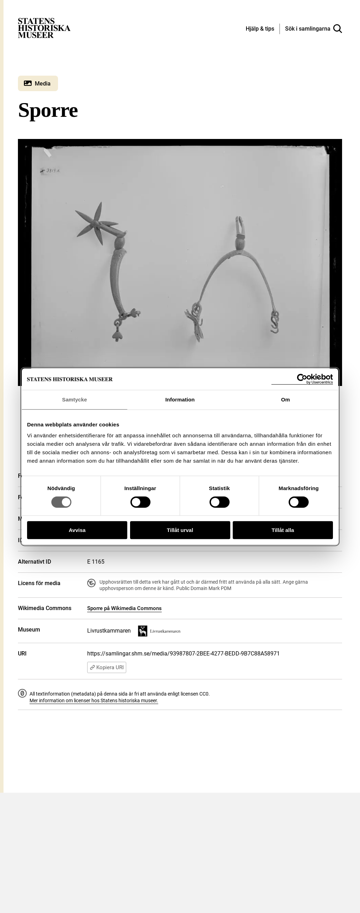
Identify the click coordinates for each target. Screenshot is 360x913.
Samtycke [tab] (74, 399)
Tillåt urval (180, 530)
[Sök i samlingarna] (313, 28)
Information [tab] (180, 399)
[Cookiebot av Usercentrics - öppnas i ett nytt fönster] (302, 379)
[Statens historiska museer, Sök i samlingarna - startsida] (44, 27)
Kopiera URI (107, 667)
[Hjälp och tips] (260, 29)
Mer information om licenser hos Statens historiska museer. (94, 700)
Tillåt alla (283, 530)
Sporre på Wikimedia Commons (124, 608)
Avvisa (77, 530)
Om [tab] (285, 399)
